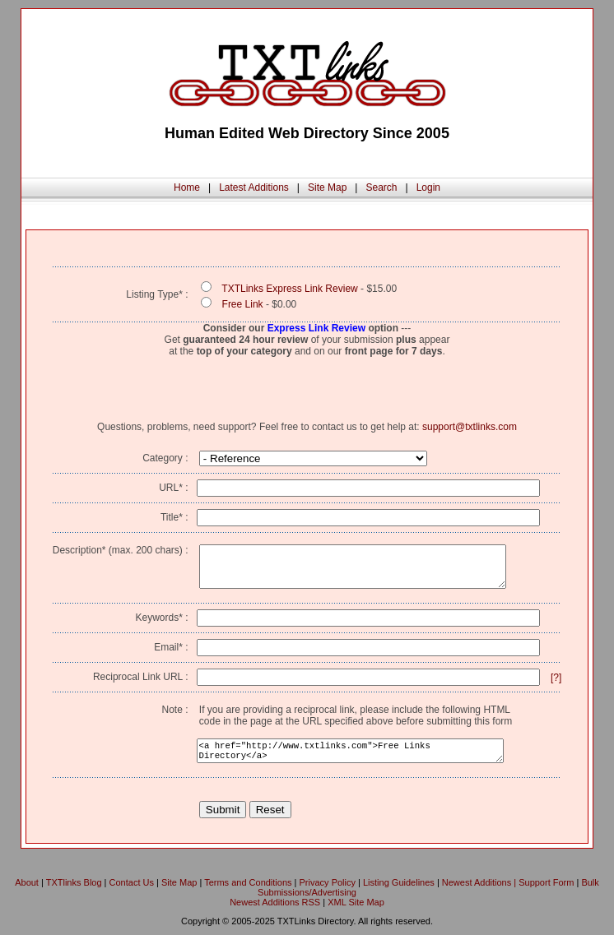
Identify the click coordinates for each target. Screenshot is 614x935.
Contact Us (131, 882)
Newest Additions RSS (275, 902)
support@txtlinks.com (469, 427)
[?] (556, 677)
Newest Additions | (480, 882)
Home (187, 187)
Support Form (546, 882)
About (27, 882)
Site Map (327, 187)
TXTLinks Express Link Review (289, 288)
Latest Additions (254, 187)
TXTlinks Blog (74, 882)
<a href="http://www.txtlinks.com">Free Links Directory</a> (350, 750)
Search (381, 187)
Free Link (242, 304)
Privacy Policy (328, 882)
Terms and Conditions (247, 882)
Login (428, 187)
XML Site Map (356, 902)
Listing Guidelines (399, 882)
